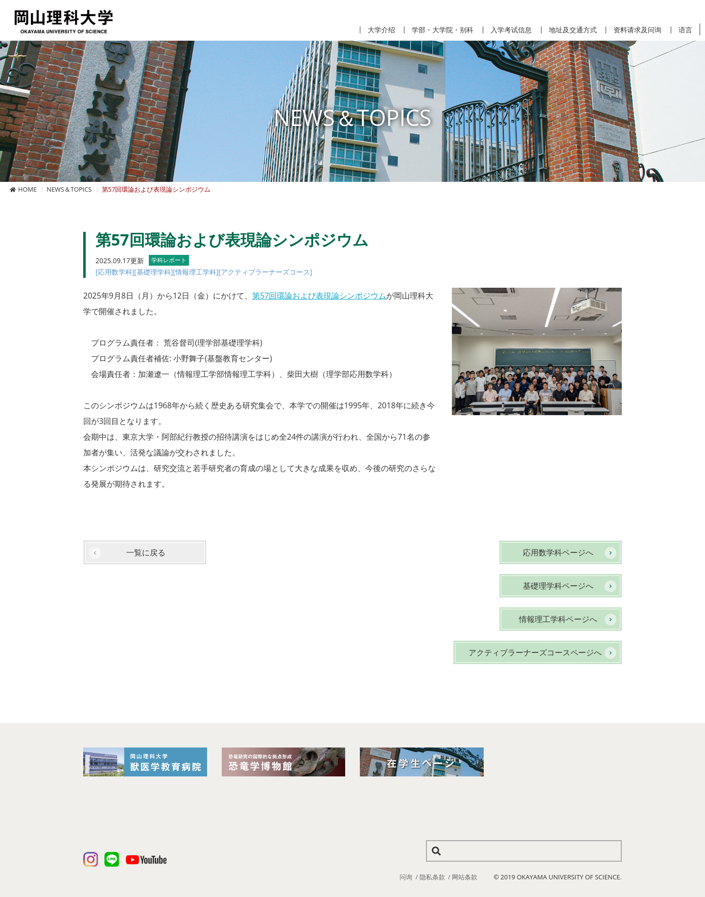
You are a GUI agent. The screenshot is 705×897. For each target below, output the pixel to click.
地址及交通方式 (573, 29)
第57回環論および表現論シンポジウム (319, 295)
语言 (685, 29)
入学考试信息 (511, 29)
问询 (406, 876)
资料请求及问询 (637, 29)
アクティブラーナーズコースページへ (535, 652)
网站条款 (464, 876)
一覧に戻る (145, 552)
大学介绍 (381, 29)
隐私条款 (432, 876)
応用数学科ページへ (558, 552)
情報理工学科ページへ (558, 619)
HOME (27, 189)
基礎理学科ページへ (558, 585)
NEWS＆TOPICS (69, 189)
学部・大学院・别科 (442, 29)
